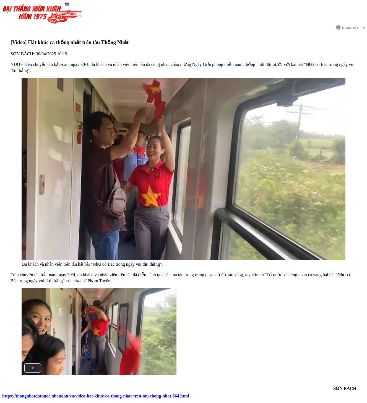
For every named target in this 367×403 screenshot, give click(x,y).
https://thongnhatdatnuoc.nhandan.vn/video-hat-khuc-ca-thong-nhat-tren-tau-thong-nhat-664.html (95, 396)
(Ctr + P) (350, 27)
